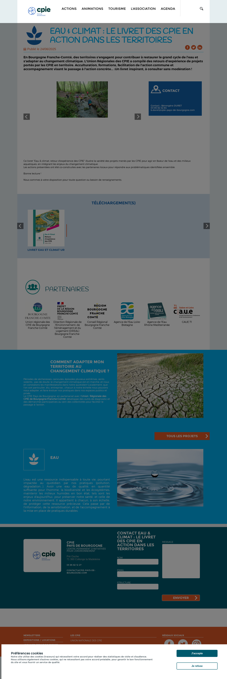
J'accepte (197, 653)
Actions (69, 8)
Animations (92, 8)
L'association (143, 8)
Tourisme (117, 8)
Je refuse (197, 666)
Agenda (168, 8)
